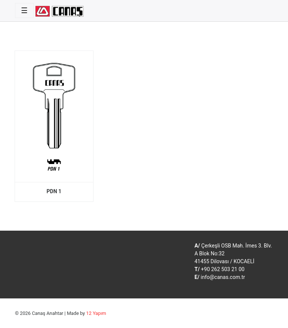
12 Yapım (96, 313)
